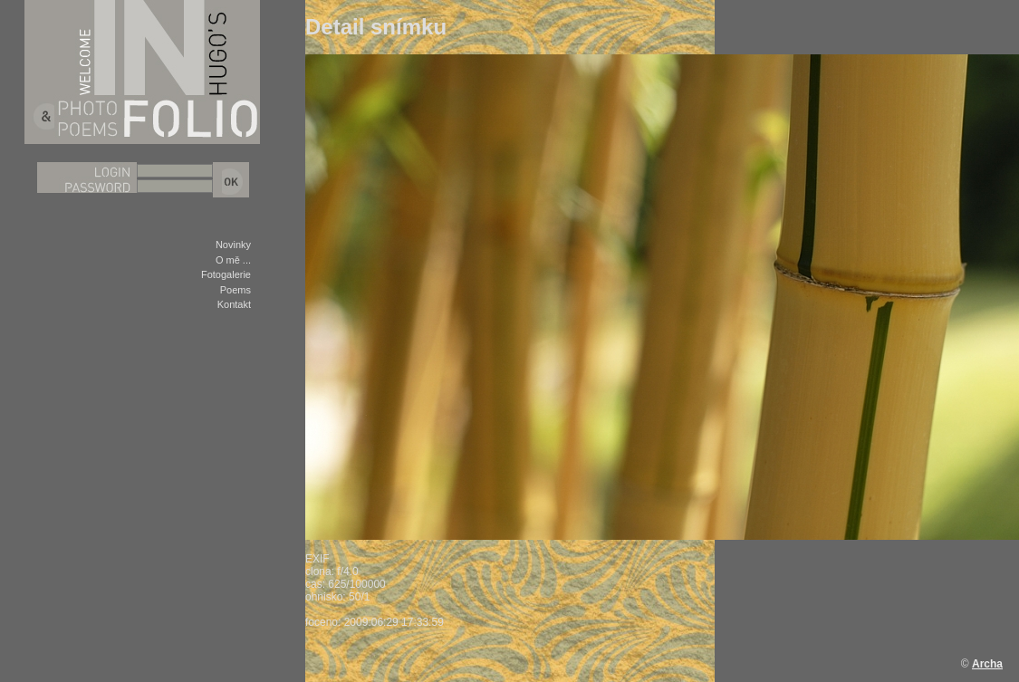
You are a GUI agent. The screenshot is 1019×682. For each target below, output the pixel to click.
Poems (235, 289)
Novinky (233, 244)
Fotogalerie (226, 274)
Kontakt (234, 304)
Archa (987, 664)
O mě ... (233, 260)
